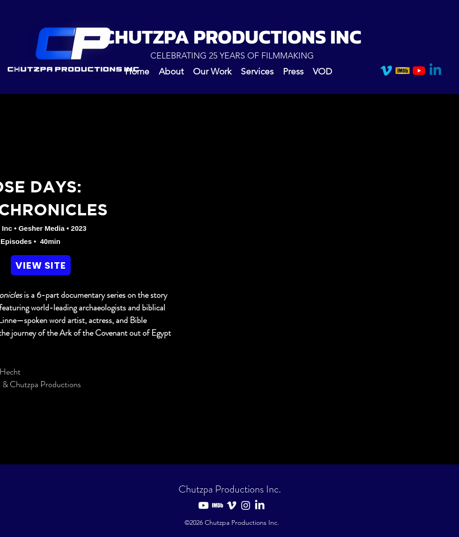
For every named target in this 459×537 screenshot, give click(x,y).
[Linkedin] (435, 70)
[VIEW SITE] (41, 265)
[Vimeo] (386, 70)
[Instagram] (246, 505)
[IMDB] (402, 70)
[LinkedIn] (260, 505)
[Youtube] (419, 70)
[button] (212, 71)
